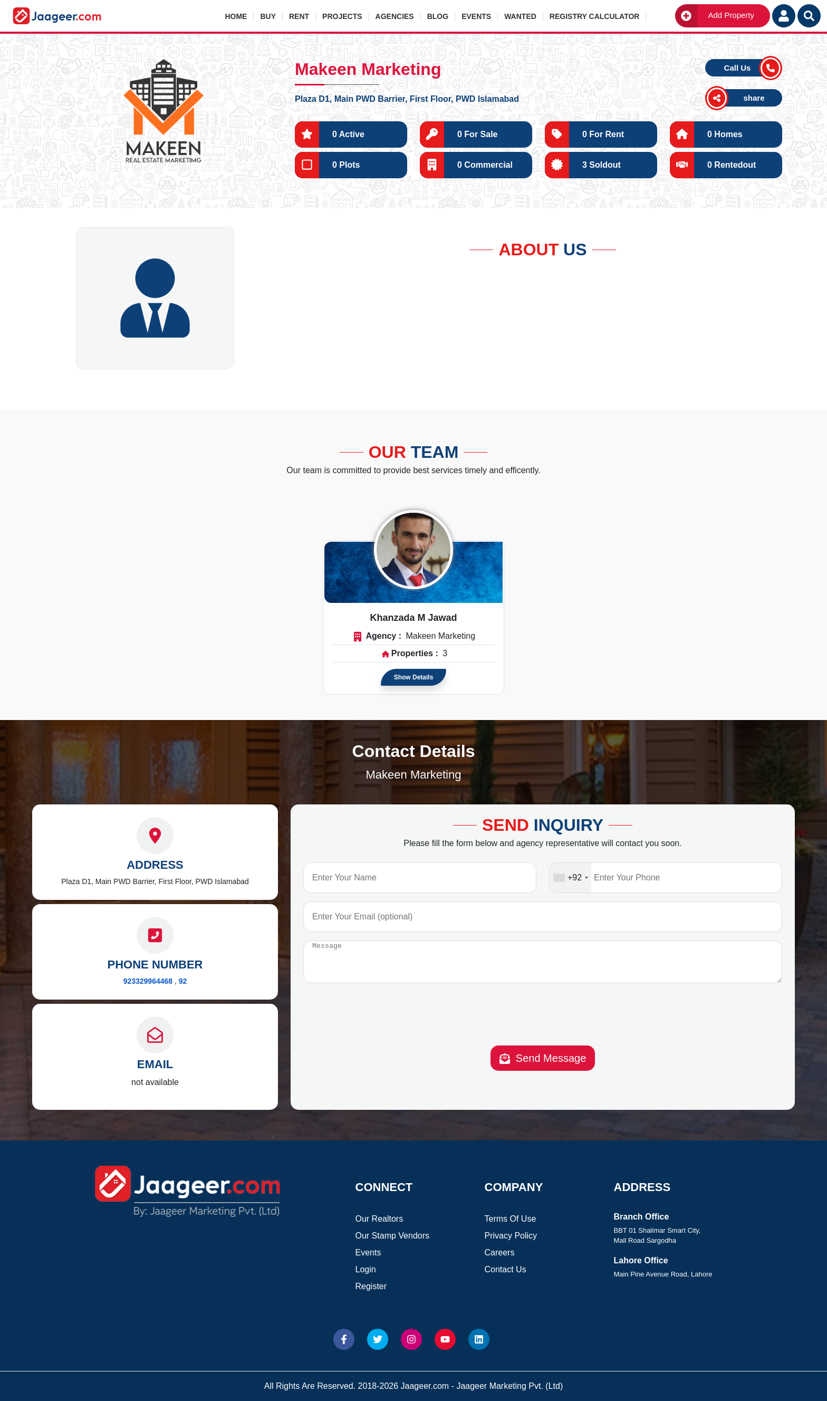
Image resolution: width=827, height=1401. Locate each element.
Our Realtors (379, 1218)
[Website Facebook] (343, 1339)
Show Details (414, 677)
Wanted (520, 16)
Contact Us (505, 1269)
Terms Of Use (510, 1218)
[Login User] (783, 15)
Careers (500, 1252)
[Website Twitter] (377, 1339)
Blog (437, 16)
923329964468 (147, 981)
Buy (268, 16)
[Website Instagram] (411, 1339)
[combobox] (570, 878)
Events (476, 16)
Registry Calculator (595, 16)
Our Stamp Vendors (392, 1235)
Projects (342, 16)
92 (183, 981)
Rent (299, 16)
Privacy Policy (511, 1235)
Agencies (395, 16)
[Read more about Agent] (413, 550)
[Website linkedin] (478, 1339)
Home (236, 16)
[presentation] (543, 1024)
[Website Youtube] (445, 1339)
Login (365, 1269)
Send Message (542, 1066)
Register (371, 1286)
